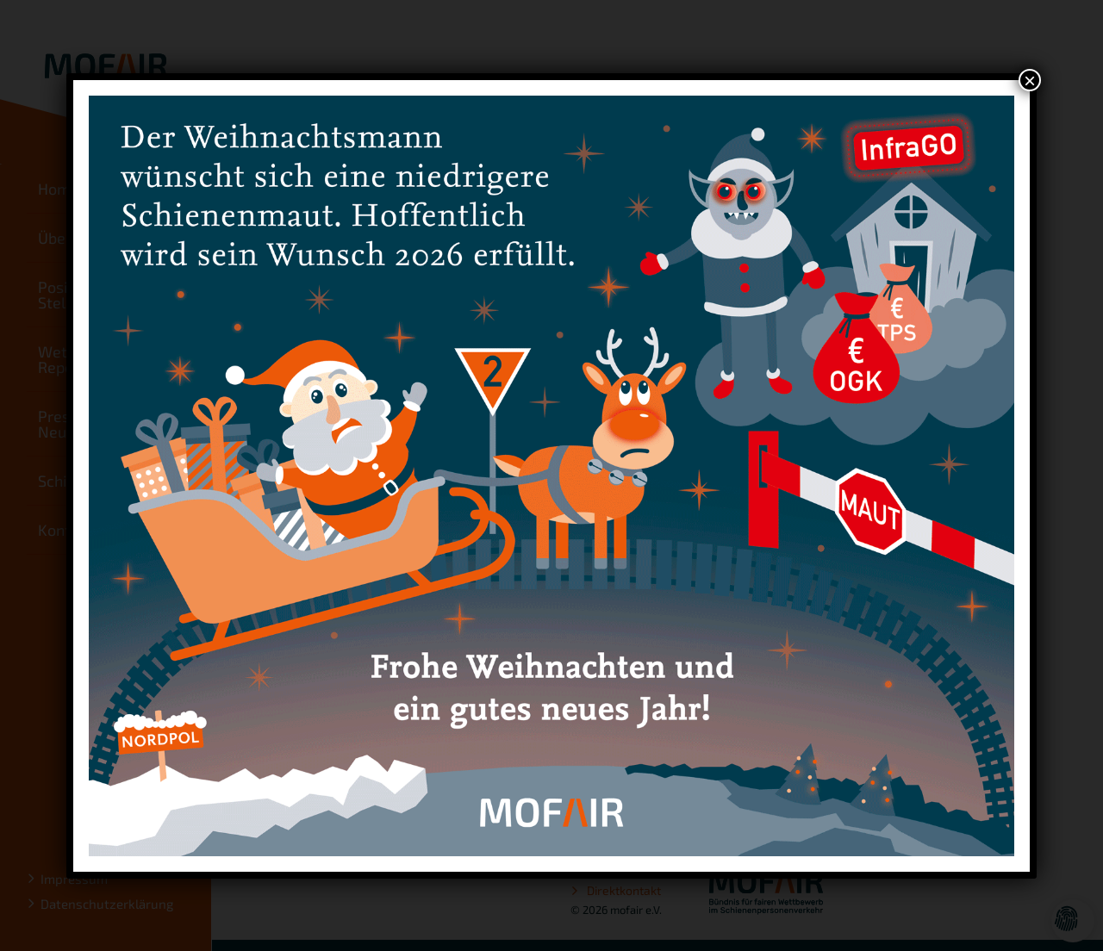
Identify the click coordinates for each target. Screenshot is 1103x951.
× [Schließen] (1030, 80)
